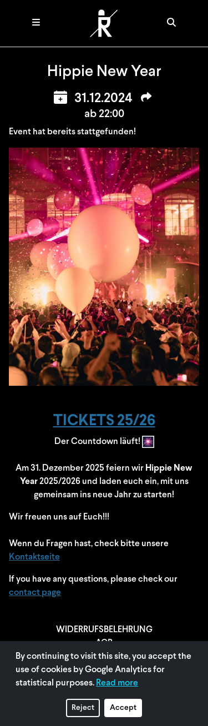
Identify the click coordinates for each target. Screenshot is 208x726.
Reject (83, 708)
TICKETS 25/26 (104, 421)
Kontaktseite (34, 557)
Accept (123, 708)
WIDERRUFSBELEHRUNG (104, 630)
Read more (117, 683)
